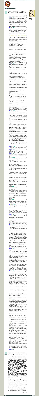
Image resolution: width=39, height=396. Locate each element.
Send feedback (5, 395)
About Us (14, 8)
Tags (11, 8)
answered (9, 391)
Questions (9, 8)
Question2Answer (33, 395)
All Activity (6, 8)
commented (10, 17)
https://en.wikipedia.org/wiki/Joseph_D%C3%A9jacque (19, 352)
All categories (30, 19)
